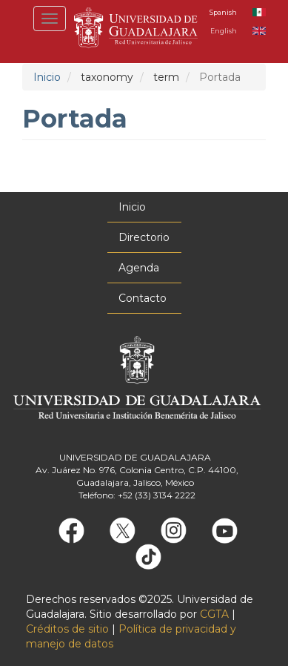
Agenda (138, 267)
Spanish (223, 12)
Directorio (144, 237)
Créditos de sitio (67, 629)
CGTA (214, 614)
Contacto (142, 298)
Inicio (47, 77)
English (223, 31)
